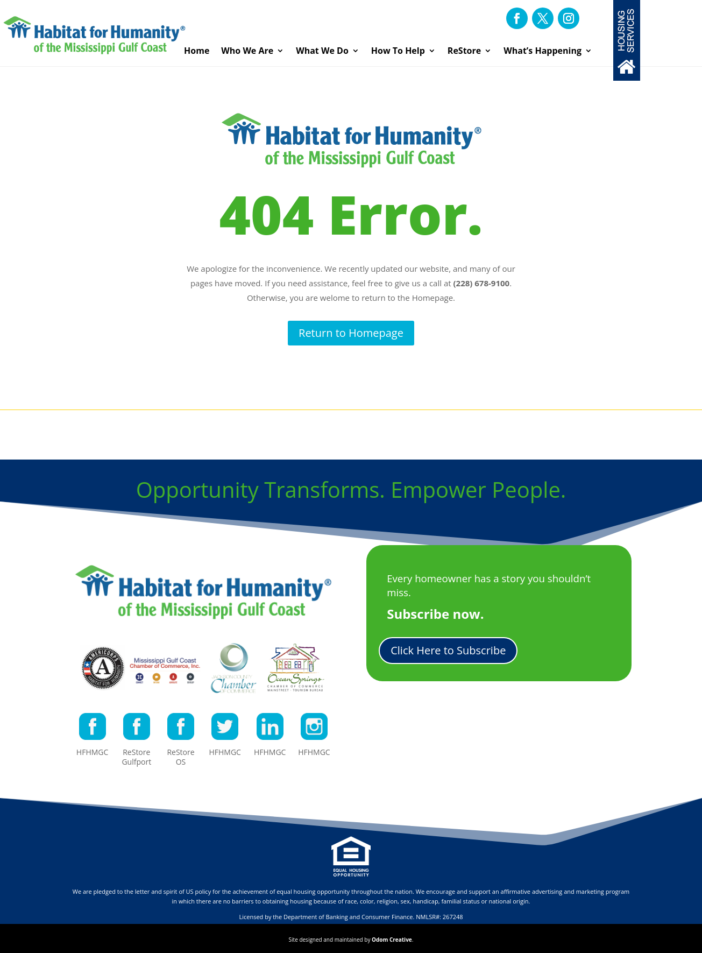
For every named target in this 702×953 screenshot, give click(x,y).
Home (196, 51)
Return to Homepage (351, 333)
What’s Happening (543, 51)
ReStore (464, 51)
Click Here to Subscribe (448, 650)
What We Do (322, 51)
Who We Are (247, 51)
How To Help (398, 51)
